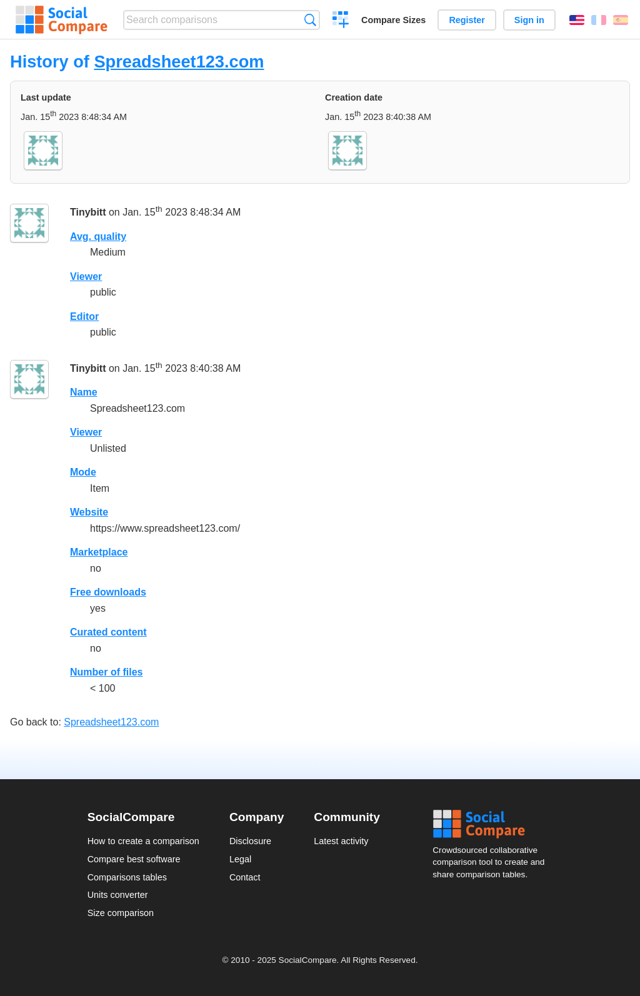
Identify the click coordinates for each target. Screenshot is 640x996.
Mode (83, 472)
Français (598, 20)
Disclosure (250, 841)
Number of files (106, 672)
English (576, 20)
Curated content (108, 632)
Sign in (529, 20)
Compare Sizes (393, 20)
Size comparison (121, 913)
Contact (245, 877)
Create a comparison (340, 21)
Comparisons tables (127, 877)
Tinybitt (88, 212)
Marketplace (99, 552)
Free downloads (108, 592)
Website (89, 512)
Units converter (118, 895)
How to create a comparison (143, 841)
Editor (84, 316)
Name (84, 392)
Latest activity (341, 841)
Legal (240, 859)
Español (620, 20)
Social (492, 824)
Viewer (86, 276)
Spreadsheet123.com (179, 61)
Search (310, 20)
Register (467, 20)
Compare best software (134, 859)
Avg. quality (98, 236)
